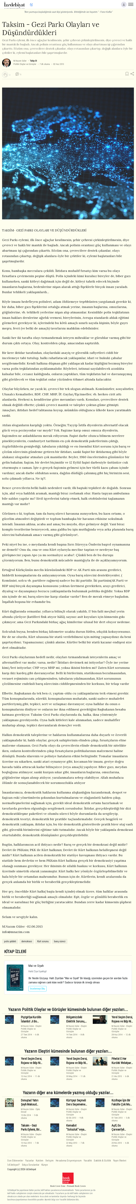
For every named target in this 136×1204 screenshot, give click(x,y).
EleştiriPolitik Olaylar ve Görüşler (31, 1029)
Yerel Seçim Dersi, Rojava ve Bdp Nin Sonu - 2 (31, 1063)
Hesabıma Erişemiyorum (69, 1160)
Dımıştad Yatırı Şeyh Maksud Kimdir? (29, 1105)
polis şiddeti (10, 941)
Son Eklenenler (15, 1160)
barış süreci (59, 941)
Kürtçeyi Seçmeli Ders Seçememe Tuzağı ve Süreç (76, 1105)
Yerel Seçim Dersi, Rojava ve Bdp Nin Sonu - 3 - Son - (122, 1021)
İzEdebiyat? (13, 1164)
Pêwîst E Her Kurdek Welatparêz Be (123, 1063)
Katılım (39, 1160)
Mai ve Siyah (36, 966)
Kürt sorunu (43, 941)
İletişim (50, 1160)
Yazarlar (29, 1160)
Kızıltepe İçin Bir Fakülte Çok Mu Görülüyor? (121, 1105)
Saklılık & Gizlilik (102, 1160)
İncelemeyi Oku (37, 988)
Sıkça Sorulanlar (30, 1164)
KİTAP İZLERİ (15, 951)
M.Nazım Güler (20, 60)
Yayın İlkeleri (119, 1160)
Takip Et (33, 60)
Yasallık (88, 1160)
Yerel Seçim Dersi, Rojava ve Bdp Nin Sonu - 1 (76, 1063)
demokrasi (26, 941)
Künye (44, 1164)
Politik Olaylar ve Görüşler (24, 64)
